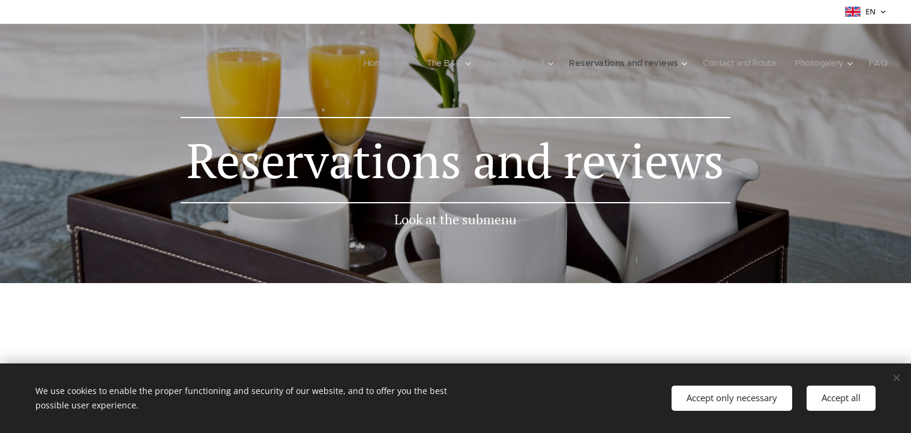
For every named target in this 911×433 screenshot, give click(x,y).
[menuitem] (363, 63)
